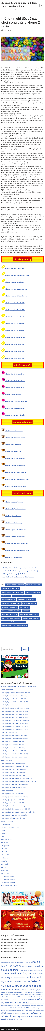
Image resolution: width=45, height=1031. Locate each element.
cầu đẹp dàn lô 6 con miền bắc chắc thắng (15, 729)
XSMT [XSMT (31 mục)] (36, 1016)
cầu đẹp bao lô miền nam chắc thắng (13, 793)
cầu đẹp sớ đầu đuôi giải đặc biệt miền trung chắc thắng (19, 781)
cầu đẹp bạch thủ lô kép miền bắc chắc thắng (15, 702)
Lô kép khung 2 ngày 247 (29, 603)
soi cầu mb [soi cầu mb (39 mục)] (13, 1008)
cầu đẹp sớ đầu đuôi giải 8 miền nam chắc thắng (16, 809)
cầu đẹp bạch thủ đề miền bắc (14, 303)
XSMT (3, 836)
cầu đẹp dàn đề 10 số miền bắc (15, 337)
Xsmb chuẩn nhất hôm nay (9, 732)
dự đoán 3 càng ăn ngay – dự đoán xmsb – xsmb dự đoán (18, 686)
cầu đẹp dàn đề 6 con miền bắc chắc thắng (15, 714)
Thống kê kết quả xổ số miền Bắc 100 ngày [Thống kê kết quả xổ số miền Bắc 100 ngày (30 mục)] (16, 1013)
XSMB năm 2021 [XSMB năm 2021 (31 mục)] (25, 1016)
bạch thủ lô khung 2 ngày (9, 885)
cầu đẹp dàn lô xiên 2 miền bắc (15, 374)
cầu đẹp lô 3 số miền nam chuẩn (15, 486)
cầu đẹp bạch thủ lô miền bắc (14, 268)
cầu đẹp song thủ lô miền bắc (14, 282)
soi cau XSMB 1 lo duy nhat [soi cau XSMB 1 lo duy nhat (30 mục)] (15, 999)
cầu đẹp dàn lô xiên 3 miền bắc (15, 381)
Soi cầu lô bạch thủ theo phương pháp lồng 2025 (18, 577)
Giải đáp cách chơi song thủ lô (26, 599)
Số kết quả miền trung (8, 879)
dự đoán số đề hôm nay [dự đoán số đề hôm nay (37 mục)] (18, 978)
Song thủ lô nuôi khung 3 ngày (11, 618)
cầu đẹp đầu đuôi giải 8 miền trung (16, 543)
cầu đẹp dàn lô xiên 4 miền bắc (15, 387)
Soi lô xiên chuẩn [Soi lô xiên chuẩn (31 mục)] (35, 1010)
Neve (3, 1029)
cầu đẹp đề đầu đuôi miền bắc (14, 415)
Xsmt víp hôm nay (6, 760)
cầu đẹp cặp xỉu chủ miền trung (15, 529)
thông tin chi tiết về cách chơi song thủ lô (14, 625)
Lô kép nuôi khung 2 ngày (9, 607)
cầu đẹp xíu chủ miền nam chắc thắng (13, 818)
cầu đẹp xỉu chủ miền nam (13, 431)
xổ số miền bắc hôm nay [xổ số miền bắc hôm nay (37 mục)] (14, 1019)
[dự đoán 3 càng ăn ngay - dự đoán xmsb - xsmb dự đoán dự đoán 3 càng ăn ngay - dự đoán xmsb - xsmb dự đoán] (19, 5)
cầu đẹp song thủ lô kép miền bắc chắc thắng (15, 754)
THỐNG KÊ (4, 858)
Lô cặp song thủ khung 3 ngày (11, 603)
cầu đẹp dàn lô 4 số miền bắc (14, 344)
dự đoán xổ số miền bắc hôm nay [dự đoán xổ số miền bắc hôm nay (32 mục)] (28, 990)
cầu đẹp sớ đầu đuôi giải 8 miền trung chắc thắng (17, 778)
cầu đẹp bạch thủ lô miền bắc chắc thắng (14, 705)
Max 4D (4, 852)
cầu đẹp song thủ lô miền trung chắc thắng (15, 784)
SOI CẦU (4, 861)
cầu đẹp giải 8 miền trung (13, 516)
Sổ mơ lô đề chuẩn (7, 821)
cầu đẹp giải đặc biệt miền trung (15, 509)
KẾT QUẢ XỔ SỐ (6, 839)
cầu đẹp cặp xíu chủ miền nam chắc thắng (15, 797)
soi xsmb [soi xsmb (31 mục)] (41, 1010)
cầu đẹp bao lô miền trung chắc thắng (13, 763)
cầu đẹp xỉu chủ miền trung (14, 502)
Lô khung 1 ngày (24, 607)
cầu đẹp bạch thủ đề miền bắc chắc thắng (14, 699)
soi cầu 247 (26, 610)
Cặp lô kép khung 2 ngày (33, 592)
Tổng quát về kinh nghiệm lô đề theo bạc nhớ (17, 574)
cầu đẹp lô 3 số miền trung (13, 557)
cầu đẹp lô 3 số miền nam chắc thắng (13, 806)
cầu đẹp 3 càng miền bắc (13, 394)
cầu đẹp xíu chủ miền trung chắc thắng (13, 787)
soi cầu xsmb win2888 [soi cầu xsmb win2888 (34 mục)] (12, 1010)
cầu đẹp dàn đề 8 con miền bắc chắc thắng (15, 717)
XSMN (3, 833)
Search (25, 649)
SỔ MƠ (3, 867)
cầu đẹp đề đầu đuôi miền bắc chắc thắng (14, 735)
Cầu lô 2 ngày (6, 596)
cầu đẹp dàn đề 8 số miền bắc (14, 330)
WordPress (15, 1029)
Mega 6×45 (5, 845)
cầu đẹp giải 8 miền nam (13, 444)
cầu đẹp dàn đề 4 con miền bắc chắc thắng (15, 711)
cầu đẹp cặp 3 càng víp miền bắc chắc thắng (15, 708)
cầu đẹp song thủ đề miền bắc (15, 310)
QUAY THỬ (4, 870)
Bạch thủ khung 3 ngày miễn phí (15, 584)
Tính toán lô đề (5, 824)
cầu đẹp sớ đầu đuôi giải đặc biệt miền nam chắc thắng (18, 812)
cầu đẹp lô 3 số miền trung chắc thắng (13, 775)
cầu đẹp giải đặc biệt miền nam (15, 438)
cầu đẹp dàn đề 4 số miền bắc (14, 317)
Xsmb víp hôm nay (7, 689)
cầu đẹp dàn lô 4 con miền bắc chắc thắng (15, 726)
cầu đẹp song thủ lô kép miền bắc (16, 296)
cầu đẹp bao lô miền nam (13, 451)
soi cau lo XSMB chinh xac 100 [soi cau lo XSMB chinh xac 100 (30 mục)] (36, 994)
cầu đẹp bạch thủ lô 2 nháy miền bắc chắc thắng (16, 692)
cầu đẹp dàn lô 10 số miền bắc (15, 408)
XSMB (3, 830)
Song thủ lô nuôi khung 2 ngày (29, 614)
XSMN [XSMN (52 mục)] (32, 1016)
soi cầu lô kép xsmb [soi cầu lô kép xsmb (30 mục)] (26, 1005)
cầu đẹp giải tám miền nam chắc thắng (13, 803)
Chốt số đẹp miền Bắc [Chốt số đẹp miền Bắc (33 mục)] (29, 966)
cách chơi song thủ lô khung (10, 588)
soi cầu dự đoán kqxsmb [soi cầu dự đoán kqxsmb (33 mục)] (28, 999)
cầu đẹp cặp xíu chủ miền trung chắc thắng (15, 766)
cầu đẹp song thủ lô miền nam (15, 465)
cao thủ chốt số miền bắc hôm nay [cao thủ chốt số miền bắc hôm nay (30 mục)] (8, 962)
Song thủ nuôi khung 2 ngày (31, 618)
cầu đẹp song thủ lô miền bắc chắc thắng (14, 757)
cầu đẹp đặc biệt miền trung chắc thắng (14, 769)
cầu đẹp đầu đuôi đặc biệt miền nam (16, 479)
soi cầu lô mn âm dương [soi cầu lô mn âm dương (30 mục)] (36, 1005)
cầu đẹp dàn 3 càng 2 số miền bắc (16, 401)
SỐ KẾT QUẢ (5, 873)
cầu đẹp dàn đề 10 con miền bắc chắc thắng (15, 720)
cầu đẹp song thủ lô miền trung (15, 536)
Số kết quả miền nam (8, 882)
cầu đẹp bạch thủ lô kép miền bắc (16, 289)
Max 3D (4, 849)
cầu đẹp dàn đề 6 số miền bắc (14, 323)
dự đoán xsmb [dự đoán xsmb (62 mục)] (33, 977)
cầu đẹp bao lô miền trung (13, 523)
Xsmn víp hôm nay (7, 790)
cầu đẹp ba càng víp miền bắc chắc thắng (14, 696)
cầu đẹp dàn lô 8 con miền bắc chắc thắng (15, 738)
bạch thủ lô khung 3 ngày (33, 584)
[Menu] (41, 5)
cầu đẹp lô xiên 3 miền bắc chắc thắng (13, 745)
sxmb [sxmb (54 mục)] (4, 1013)
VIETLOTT (4, 842)
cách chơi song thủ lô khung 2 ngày (12, 592)
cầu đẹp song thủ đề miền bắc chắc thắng (14, 751)
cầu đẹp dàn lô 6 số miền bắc (14, 351)
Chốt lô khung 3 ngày (8, 599)
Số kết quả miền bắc (8, 876)
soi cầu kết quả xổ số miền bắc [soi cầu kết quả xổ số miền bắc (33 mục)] (13, 1005)
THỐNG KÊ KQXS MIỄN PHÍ (10, 827)
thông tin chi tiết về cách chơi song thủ (13, 622)
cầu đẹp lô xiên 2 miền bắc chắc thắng (13, 741)
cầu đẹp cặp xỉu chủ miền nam (15, 458)
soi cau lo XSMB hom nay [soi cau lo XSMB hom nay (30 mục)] (6, 996)
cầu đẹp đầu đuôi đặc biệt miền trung (17, 550)
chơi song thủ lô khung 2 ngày (22, 596)
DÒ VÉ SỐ (4, 864)
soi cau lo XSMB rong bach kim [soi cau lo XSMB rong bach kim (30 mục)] (31, 996)
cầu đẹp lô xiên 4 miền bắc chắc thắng (13, 748)
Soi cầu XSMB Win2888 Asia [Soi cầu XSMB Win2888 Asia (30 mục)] (24, 1010)
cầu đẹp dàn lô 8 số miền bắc (14, 358)
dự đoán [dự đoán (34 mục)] (21, 970)
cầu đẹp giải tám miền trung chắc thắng (14, 772)
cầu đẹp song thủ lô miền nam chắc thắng (14, 815)
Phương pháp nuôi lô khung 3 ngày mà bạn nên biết (19, 568)
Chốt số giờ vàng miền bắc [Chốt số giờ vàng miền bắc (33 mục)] (23, 962)
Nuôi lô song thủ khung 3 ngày (11, 610)
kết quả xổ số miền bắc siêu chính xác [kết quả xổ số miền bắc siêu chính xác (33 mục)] (20, 994)
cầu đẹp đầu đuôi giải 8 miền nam (16, 472)
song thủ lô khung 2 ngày (9, 614)
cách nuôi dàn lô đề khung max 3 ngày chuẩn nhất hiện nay (22, 571)
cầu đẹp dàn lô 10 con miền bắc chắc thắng (15, 723)
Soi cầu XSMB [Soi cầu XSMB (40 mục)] (23, 1008)
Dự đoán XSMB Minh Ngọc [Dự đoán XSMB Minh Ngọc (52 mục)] (13, 981)
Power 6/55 (5, 855)
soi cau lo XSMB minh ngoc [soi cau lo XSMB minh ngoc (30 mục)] (18, 996)
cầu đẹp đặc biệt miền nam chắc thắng (13, 800)
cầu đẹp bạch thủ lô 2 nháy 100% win (17, 275)
